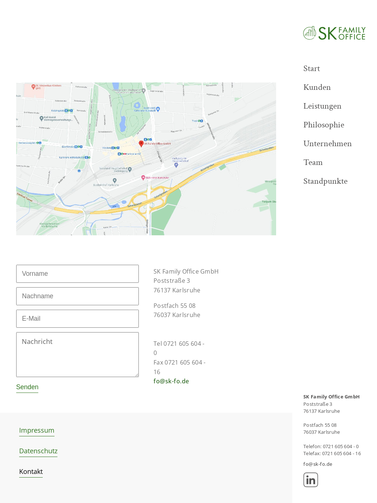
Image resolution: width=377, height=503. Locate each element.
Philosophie (323, 124)
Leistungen (322, 106)
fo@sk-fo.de (171, 381)
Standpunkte (325, 181)
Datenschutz (38, 450)
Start (311, 68)
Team (313, 162)
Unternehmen (327, 143)
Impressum (36, 430)
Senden (27, 387)
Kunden (317, 87)
